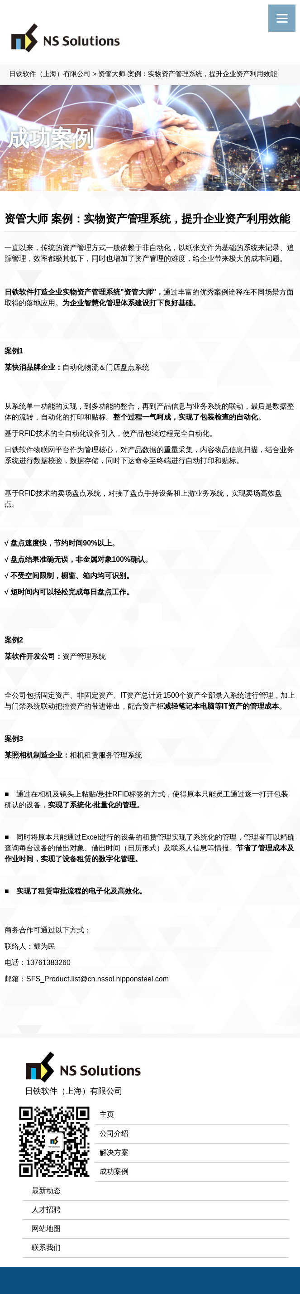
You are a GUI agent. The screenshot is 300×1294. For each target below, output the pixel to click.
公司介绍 (114, 1133)
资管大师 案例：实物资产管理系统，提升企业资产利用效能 (187, 73)
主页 (107, 1114)
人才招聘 (46, 1209)
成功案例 (114, 1171)
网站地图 (46, 1228)
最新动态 (46, 1190)
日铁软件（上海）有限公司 (49, 73)
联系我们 (46, 1247)
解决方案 (114, 1152)
